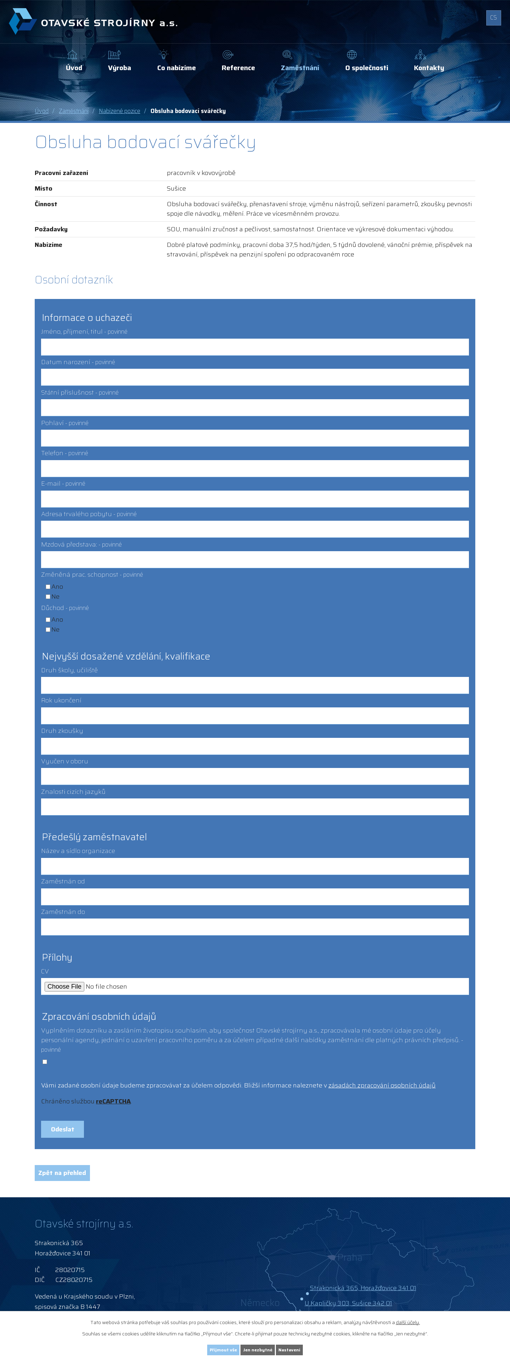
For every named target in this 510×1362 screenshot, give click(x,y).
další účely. (408, 1320)
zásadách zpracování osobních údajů (382, 1085)
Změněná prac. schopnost (92, 575)
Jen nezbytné (258, 1349)
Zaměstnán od (63, 881)
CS (491, 19)
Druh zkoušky (62, 731)
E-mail (63, 483)
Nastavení (302, 1349)
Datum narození (78, 362)
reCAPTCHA (113, 1101)
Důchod (65, 608)
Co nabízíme (176, 67)
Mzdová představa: (81, 544)
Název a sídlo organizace (78, 851)
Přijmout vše (211, 1349)
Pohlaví (65, 423)
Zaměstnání (300, 67)
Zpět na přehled (68, 1179)
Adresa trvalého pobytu (89, 514)
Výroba (119, 67)
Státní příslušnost (80, 392)
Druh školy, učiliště (69, 670)
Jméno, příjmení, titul (84, 332)
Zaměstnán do (63, 912)
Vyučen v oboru (64, 761)
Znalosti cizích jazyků (73, 792)
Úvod (74, 67)
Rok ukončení (61, 700)
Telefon (64, 453)
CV (45, 971)
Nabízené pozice (119, 111)
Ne (55, 596)
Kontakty (429, 67)
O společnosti (366, 67)
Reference (238, 67)
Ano (57, 587)
